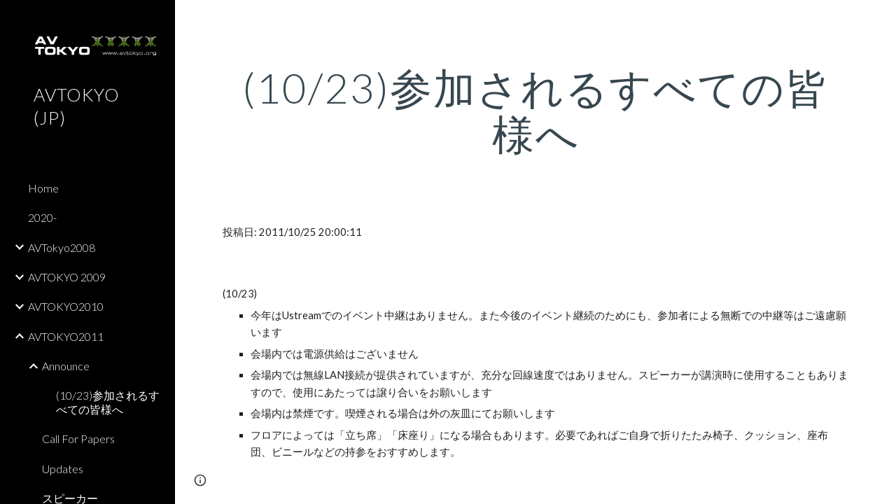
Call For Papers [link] (78, 438)
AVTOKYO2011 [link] (66, 336)
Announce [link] (66, 365)
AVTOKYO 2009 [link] (67, 277)
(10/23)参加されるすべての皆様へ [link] (108, 401)
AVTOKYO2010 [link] (66, 306)
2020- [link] (42, 217)
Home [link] (43, 188)
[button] (879, 19)
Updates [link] (62, 468)
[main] (536, 110)
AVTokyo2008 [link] (61, 247)
